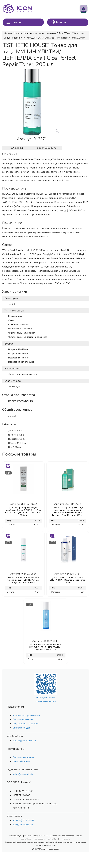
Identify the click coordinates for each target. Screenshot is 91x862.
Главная (8, 33)
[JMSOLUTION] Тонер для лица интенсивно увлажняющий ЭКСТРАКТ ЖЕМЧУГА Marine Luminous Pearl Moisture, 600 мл (67, 511)
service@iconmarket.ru (24, 740)
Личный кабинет (22, 761)
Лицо (60, 33)
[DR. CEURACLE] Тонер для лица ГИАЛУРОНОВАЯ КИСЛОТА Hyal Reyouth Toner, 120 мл (45, 647)
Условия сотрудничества (26, 715)
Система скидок (21, 727)
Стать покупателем (23, 719)
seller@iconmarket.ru (23, 774)
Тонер (68, 33)
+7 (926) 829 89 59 (23, 820)
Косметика (51, 33)
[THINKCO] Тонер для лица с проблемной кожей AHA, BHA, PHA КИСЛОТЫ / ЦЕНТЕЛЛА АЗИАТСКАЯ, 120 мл (23, 511)
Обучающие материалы (26, 723)
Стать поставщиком (23, 757)
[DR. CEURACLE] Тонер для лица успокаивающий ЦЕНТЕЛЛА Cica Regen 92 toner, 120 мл (23, 580)
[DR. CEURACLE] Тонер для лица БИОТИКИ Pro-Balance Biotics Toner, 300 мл (68, 580)
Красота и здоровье (34, 33)
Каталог (18, 33)
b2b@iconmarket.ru (23, 824)
